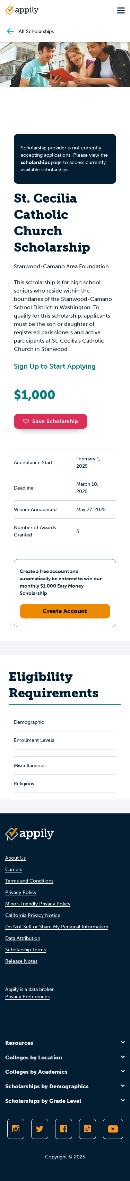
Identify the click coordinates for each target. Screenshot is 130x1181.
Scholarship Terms (25, 950)
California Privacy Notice (32, 915)
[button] (27, 421)
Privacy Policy (20, 892)
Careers (13, 869)
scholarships (35, 162)
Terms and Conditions (29, 881)
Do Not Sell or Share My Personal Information (56, 927)
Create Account (65, 611)
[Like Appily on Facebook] (63, 1129)
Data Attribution (22, 938)
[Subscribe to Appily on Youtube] (113, 1129)
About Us (15, 858)
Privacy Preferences (27, 997)
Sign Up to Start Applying (55, 366)
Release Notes (21, 961)
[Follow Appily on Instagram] (15, 1129)
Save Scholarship (50, 421)
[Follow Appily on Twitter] (39, 1129)
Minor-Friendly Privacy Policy (37, 904)
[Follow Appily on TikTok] (87, 1129)
